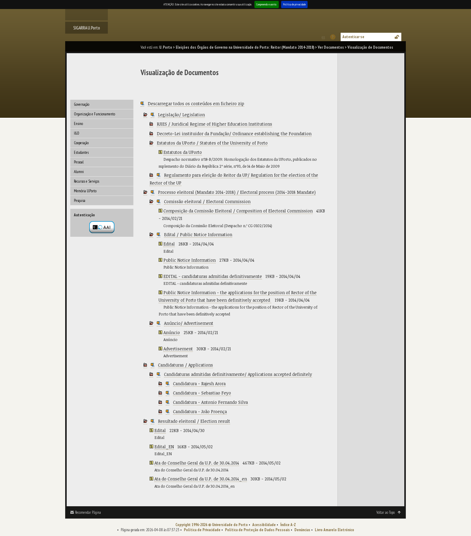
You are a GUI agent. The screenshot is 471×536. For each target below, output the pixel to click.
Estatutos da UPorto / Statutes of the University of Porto (212, 143)
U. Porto (165, 47)
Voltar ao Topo (385, 512)
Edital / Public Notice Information (198, 234)
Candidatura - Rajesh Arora (199, 383)
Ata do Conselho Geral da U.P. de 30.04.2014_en (200, 479)
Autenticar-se (353, 36)
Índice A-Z (288, 524)
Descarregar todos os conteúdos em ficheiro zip (196, 103)
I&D (76, 133)
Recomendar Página (88, 512)
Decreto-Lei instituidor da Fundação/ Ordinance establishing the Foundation (234, 133)
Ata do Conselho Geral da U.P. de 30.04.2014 (196, 463)
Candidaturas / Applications (185, 365)
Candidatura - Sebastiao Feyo (202, 393)
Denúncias (302, 529)
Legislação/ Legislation (181, 114)
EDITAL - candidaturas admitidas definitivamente (212, 276)
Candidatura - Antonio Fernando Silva (210, 402)
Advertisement (178, 349)
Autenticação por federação (101, 227)
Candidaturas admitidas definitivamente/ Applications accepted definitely (238, 374)
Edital (169, 244)
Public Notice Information (189, 260)
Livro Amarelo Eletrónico (334, 529)
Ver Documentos (331, 47)
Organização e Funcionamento (94, 114)
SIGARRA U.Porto (86, 28)
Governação (81, 104)
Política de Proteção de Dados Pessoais (257, 529)
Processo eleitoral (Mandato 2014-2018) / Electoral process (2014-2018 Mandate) (237, 192)
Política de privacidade (294, 4)
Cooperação (81, 142)
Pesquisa (79, 200)
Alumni (79, 171)
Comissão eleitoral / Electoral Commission (207, 201)
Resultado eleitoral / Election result (194, 421)
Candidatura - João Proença (200, 411)
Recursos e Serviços (86, 181)
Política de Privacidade (202, 529)
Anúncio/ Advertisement (188, 323)
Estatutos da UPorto (182, 152)
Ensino (78, 123)
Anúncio (171, 332)
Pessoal (79, 162)
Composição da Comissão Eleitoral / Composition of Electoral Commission (238, 211)
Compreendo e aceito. (266, 4)
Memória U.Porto (85, 190)
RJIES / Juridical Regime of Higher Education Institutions (214, 124)
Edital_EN (164, 446)
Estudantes (81, 152)
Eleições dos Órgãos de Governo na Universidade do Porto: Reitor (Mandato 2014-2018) (245, 47)
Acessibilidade (264, 524)
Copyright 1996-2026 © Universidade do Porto (211, 524)
